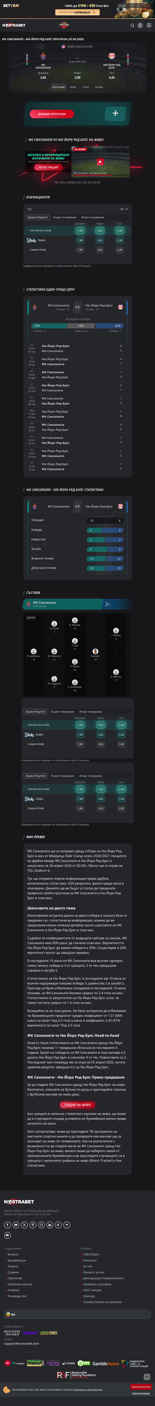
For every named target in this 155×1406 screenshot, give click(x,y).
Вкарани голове (42, 558)
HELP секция (92, 1290)
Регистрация (48, 167)
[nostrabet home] (19, 1201)
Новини (13, 1290)
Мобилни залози (20, 1284)
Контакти (90, 1260)
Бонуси (13, 1254)
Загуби (36, 549)
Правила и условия (97, 1284)
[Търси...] (132, 25)
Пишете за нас (93, 1272)
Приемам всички (141, 1386)
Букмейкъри (17, 1260)
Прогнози (15, 1278)
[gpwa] (35, 1363)
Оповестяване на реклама (102, 1302)
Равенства (38, 539)
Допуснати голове (44, 568)
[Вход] (140, 25)
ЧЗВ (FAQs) (91, 1254)
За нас (87, 1266)
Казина (13, 1266)
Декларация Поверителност (103, 1278)
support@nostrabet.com (21, 1343)
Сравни (13, 1272)
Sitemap (89, 1296)
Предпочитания (141, 1393)
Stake (35, 240)
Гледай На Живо (77, 1105)
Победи (36, 530)
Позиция (37, 520)
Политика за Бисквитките (88, 1389)
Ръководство (17, 1296)
